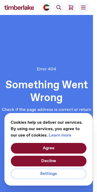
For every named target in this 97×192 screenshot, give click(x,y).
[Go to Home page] (19, 7)
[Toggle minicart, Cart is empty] (71, 7)
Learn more (60, 135)
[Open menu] (83, 7)
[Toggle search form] (58, 7)
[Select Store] (46, 7)
